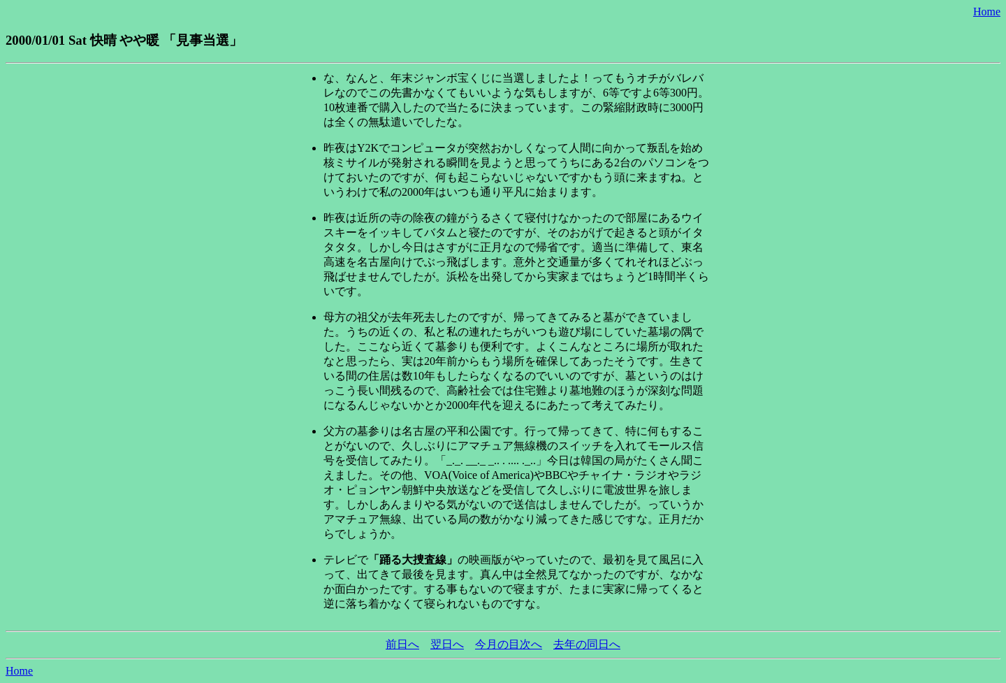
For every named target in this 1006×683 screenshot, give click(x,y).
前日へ (402, 644)
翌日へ (447, 644)
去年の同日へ (586, 644)
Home (986, 11)
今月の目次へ (508, 644)
